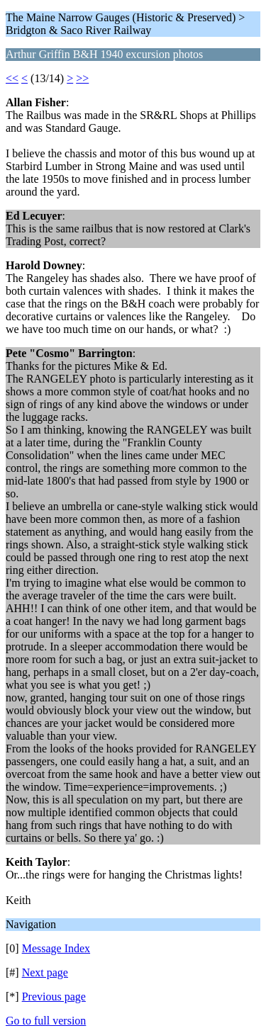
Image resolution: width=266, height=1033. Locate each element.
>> (82, 78)
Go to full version (46, 1021)
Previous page (54, 996)
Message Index (56, 948)
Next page (45, 972)
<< (12, 78)
